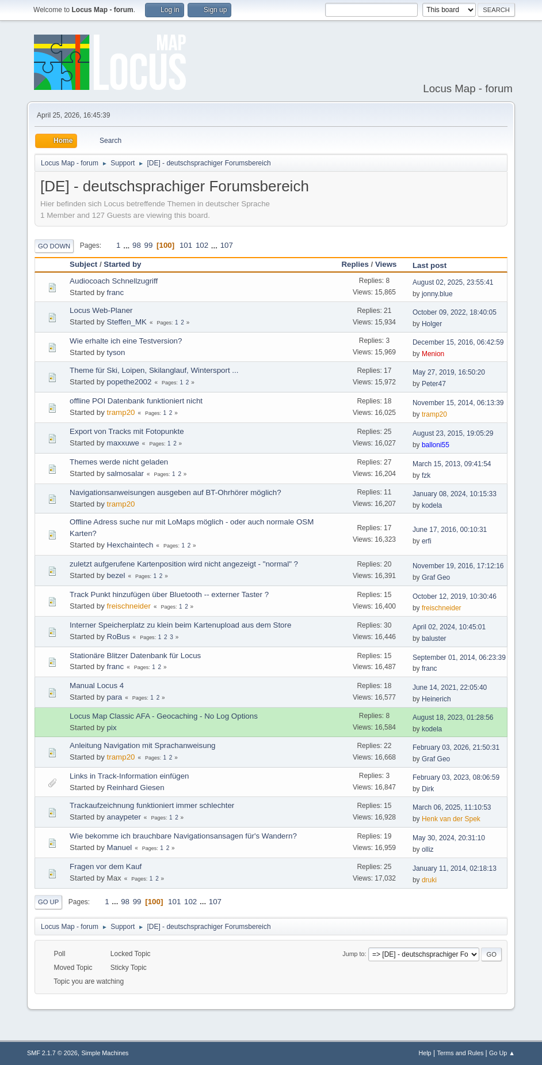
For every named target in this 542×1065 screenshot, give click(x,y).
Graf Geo (436, 577)
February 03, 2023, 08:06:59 (456, 777)
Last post (429, 265)
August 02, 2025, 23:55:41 (453, 282)
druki (429, 880)
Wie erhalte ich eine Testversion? (126, 341)
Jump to (353, 953)
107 (226, 245)
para (115, 697)
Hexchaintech (130, 545)
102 (202, 245)
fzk (426, 475)
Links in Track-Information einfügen (129, 776)
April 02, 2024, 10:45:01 (449, 627)
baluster (434, 639)
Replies (354, 264)
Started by (122, 264)
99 (148, 245)
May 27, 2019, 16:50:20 (449, 372)
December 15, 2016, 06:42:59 (458, 342)
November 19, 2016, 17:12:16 (458, 566)
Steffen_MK (127, 322)
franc (115, 292)
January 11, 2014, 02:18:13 (455, 868)
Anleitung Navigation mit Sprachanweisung (142, 745)
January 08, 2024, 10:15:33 (455, 494)
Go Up (48, 901)
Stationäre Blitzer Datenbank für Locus (135, 655)
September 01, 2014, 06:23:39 (459, 658)
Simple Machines (104, 1052)
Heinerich (436, 699)
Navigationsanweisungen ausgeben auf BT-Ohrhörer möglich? (175, 492)
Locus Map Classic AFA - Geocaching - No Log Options (164, 716)
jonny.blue (437, 294)
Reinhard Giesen (136, 787)
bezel (116, 575)
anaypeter (124, 817)
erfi (427, 541)
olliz (428, 849)
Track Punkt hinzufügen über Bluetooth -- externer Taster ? (169, 594)
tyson (116, 352)
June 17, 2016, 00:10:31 (450, 530)
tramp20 (121, 412)
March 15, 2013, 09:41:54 (452, 464)
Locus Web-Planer (101, 310)
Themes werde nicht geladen (119, 462)
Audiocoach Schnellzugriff (114, 281)
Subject (83, 264)
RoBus (118, 636)
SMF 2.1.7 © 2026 (52, 1052)
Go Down (54, 246)
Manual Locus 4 (97, 685)
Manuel (119, 847)
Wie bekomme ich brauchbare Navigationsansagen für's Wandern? (183, 836)
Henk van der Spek (451, 819)
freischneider (129, 606)
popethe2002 (129, 381)
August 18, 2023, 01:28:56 (453, 717)
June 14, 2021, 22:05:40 (450, 687)
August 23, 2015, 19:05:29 (453, 433)
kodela (432, 505)
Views (391, 264)
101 (186, 245)
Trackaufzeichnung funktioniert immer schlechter (152, 805)
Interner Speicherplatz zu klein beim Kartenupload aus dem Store (180, 625)
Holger (432, 324)
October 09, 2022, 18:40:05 (455, 312)
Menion (433, 354)
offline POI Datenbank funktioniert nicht (136, 400)
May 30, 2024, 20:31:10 (449, 838)
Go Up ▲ (502, 1052)
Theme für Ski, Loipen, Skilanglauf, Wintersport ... (154, 370)
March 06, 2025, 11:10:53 (452, 807)
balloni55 (435, 445)
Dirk (428, 789)
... (127, 245)
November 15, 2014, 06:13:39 (458, 403)
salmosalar (125, 473)
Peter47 (434, 384)
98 (136, 245)
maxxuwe (123, 443)
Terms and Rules (460, 1052)
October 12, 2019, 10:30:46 (455, 596)
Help (424, 1052)
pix (112, 727)
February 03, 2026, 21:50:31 (456, 747)
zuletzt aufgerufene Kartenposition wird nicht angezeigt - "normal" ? (184, 564)
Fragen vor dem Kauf (106, 866)
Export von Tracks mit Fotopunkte (127, 431)
